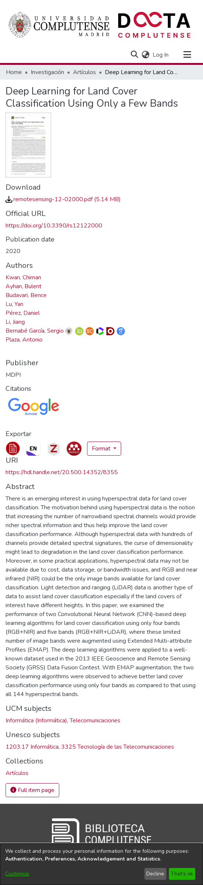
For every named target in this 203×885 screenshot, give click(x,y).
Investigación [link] (47, 72)
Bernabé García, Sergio (35, 331)
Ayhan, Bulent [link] (23, 286)
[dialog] (101, 864)
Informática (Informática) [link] (36, 720)
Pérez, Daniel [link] (23, 313)
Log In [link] (161, 55)
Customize (17, 873)
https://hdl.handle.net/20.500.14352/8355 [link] (62, 472)
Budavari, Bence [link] (26, 295)
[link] (63, 199)
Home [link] (14, 72)
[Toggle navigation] (187, 55)
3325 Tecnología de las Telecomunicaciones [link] (117, 747)
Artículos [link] (84, 72)
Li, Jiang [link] (15, 322)
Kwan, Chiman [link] (23, 277)
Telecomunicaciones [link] (95, 720)
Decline (155, 873)
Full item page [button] (32, 790)
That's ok (182, 873)
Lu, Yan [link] (14, 304)
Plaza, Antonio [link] (24, 340)
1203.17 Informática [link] (32, 747)
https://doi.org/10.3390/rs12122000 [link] (54, 226)
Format (102, 449)
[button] (134, 54)
